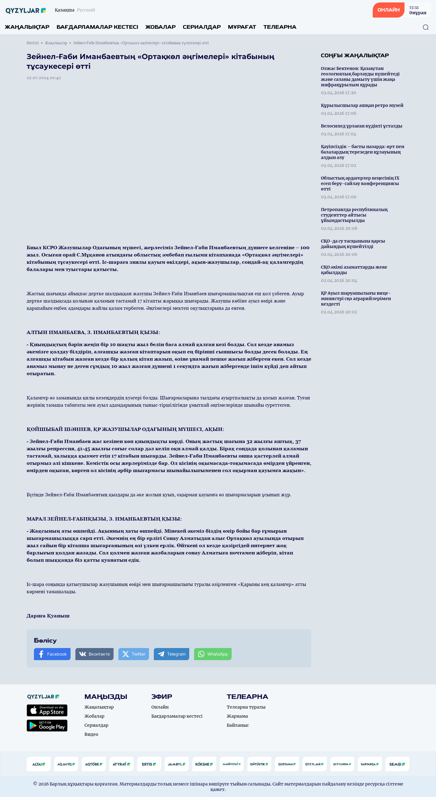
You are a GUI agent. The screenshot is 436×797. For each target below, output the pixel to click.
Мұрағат (242, 27)
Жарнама (237, 716)
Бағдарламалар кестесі (97, 27)
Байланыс (238, 725)
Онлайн (160, 707)
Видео (91, 734)
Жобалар (160, 27)
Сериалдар (202, 27)
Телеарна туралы (246, 707)
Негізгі (33, 43)
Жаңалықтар (27, 27)
